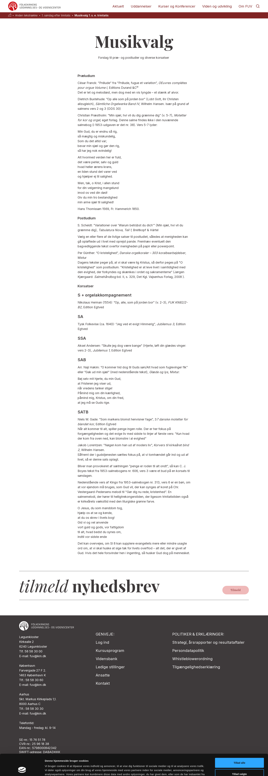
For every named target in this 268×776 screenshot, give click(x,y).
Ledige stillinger (110, 667)
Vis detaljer (178, 769)
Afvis (239, 764)
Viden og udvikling (217, 6)
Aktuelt (118, 6)
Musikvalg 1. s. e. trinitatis (92, 15)
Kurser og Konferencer (176, 6)
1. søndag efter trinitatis (56, 15)
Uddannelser (141, 6)
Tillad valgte (239, 753)
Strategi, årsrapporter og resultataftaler (208, 642)
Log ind (102, 642)
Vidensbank (106, 659)
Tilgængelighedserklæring (196, 667)
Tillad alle (239, 742)
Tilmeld (236, 590)
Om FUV (245, 6)
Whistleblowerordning (192, 659)
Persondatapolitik (188, 650)
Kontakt (103, 683)
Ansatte (103, 675)
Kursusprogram (110, 650)
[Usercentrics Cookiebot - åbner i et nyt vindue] (22, 769)
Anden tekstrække (26, 15)
